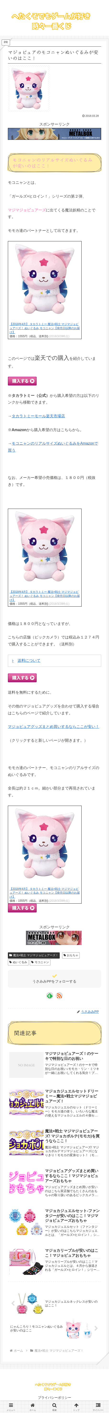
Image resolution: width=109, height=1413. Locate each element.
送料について (29, 660)
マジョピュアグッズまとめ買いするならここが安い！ (53, 727)
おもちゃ (71, 955)
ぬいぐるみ (18, 962)
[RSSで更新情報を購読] (59, 995)
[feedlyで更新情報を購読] (50, 995)
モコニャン (40, 962)
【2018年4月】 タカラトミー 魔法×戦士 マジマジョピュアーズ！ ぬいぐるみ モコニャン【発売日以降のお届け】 (45, 328)
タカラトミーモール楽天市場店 (38, 416)
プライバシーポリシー (54, 1397)
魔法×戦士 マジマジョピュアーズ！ (33, 955)
